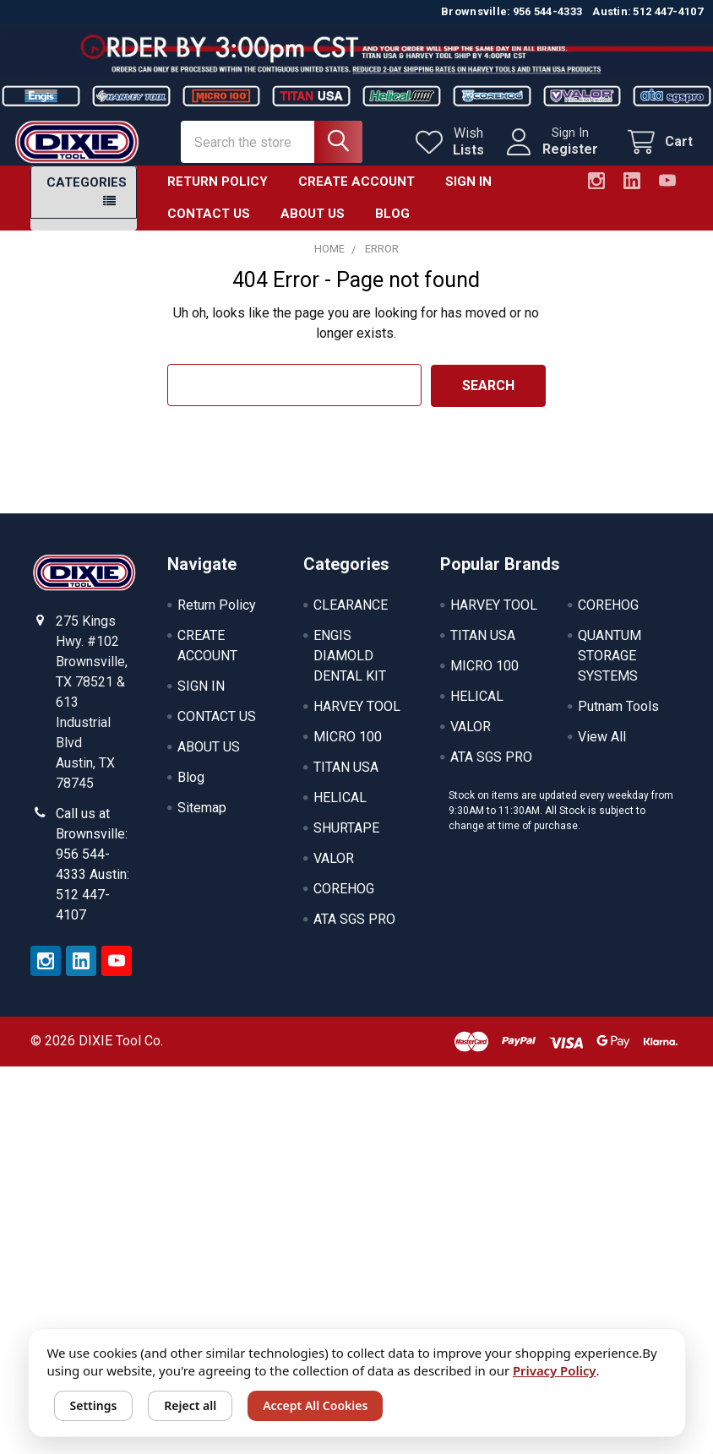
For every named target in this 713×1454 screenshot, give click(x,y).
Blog (392, 228)
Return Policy (217, 195)
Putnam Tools (618, 720)
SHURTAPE (346, 841)
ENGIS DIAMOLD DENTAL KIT (349, 669)
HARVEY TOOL (356, 720)
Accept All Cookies (315, 1405)
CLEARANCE (350, 618)
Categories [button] (86, 195)
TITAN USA (345, 781)
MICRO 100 (347, 750)
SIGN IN (468, 195)
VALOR (333, 872)
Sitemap (201, 821)
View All (602, 750)
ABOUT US (312, 228)
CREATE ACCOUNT (356, 195)
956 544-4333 (548, 11)
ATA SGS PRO (354, 933)
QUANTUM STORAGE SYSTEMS (609, 669)
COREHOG (343, 902)
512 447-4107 (668, 11)
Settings (93, 1405)
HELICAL (340, 811)
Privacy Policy (554, 1370)
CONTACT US (208, 228)
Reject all (190, 1405)
